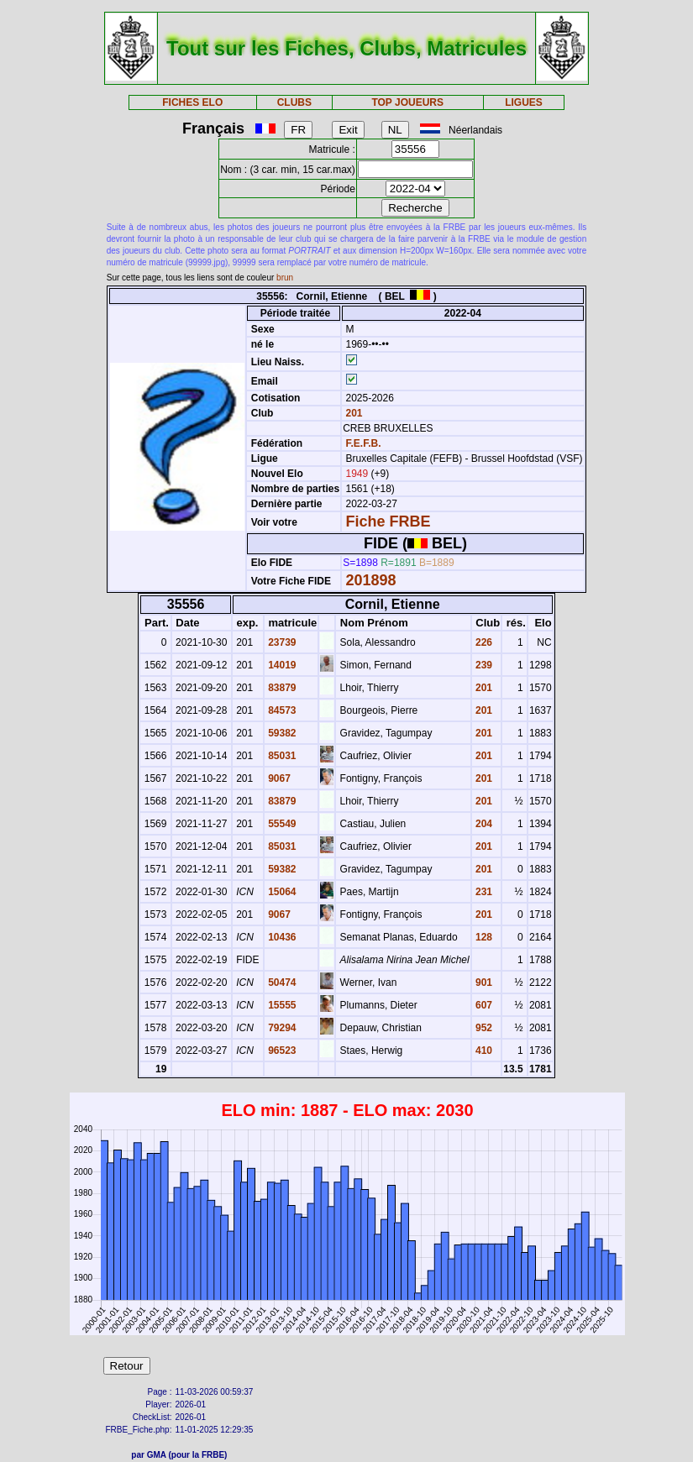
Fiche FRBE (387, 521)
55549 (281, 824)
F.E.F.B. (363, 443)
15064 (281, 892)
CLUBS (294, 102)
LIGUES (524, 102)
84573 (281, 710)
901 (482, 982)
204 (482, 824)
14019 (281, 665)
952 (482, 1028)
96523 (281, 1050)
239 (482, 665)
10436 (281, 937)
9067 (278, 778)
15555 (281, 1005)
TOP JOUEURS (407, 102)
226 (482, 642)
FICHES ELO (192, 102)
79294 (281, 1028)
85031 (281, 756)
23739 (281, 642)
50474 (281, 982)
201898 (370, 580)
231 (482, 892)
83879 (281, 688)
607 (482, 1005)
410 (482, 1050)
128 (482, 937)
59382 (281, 733)
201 (352, 413)
